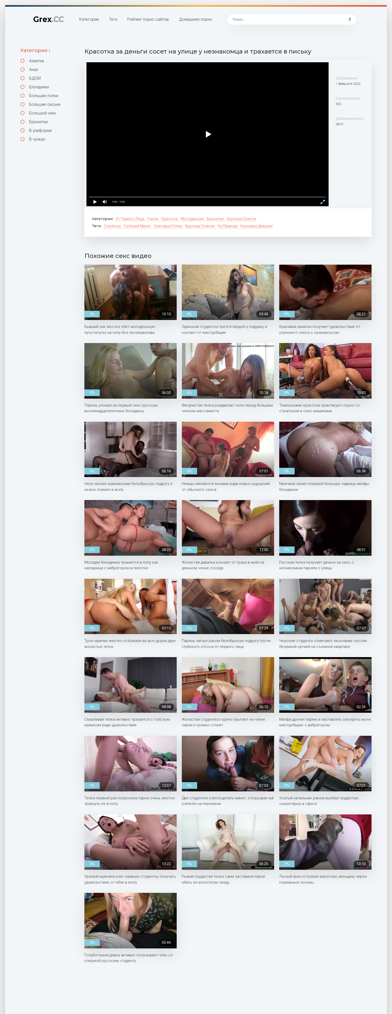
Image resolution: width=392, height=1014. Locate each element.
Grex (48, 19)
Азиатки (32, 60)
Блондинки (34, 87)
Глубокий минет (138, 226)
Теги (113, 19)
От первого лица (130, 219)
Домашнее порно (195, 19)
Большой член (38, 113)
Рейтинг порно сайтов (148, 19)
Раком (153, 219)
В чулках (32, 139)
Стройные (112, 226)
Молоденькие (193, 219)
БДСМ (30, 78)
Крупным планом (241, 219)
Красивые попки (168, 226)
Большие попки (39, 95)
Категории (89, 19)
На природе (228, 226)
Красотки (169, 219)
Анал (29, 69)
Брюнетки (34, 121)
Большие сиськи (40, 104)
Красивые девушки (256, 226)
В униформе (36, 130)
